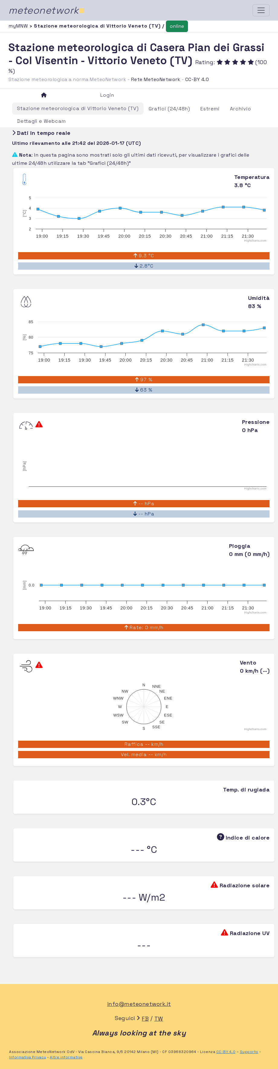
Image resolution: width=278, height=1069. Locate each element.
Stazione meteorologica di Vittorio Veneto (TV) (78, 108)
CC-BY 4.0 (197, 79)
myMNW (19, 26)
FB (145, 1018)
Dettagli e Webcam (41, 121)
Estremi (210, 109)
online (177, 26)
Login (107, 95)
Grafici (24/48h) (169, 109)
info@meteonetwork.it (139, 1003)
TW (158, 1018)
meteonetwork (46, 10)
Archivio (240, 109)
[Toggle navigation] (261, 10)
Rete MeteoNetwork (155, 79)
